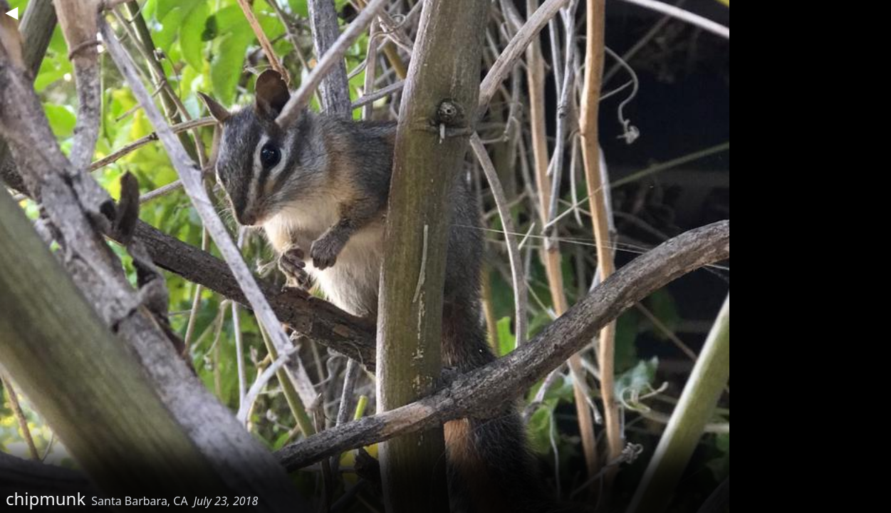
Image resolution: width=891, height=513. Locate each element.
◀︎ (11, 11)
